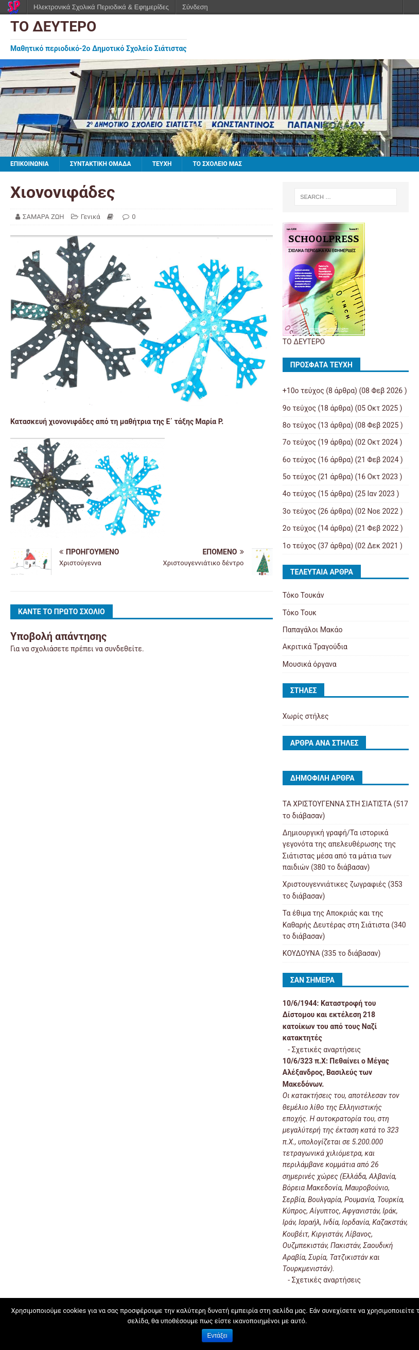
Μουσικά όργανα (310, 664)
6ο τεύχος (299, 459)
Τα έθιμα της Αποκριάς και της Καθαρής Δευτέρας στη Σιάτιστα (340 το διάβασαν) (344, 924)
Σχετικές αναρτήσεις (326, 1049)
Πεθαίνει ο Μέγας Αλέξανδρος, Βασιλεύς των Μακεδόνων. (336, 1072)
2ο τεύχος (299, 528)
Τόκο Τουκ (300, 613)
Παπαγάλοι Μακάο (313, 630)
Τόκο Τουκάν (303, 595)
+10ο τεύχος (303, 390)
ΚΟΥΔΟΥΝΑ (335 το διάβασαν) (331, 953)
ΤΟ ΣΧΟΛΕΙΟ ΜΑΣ (217, 163)
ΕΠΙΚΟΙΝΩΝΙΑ (29, 163)
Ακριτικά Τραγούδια (315, 647)
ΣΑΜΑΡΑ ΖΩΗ (43, 217)
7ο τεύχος (299, 442)
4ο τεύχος (299, 494)
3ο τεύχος (299, 511)
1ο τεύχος (299, 546)
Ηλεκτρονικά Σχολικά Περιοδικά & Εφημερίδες (101, 7)
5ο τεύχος (299, 476)
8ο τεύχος (299, 425)
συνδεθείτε (123, 649)
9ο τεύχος (299, 408)
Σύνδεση (195, 7)
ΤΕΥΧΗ (162, 163)
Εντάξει (217, 1335)
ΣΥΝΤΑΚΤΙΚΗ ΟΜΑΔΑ (100, 163)
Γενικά (90, 217)
